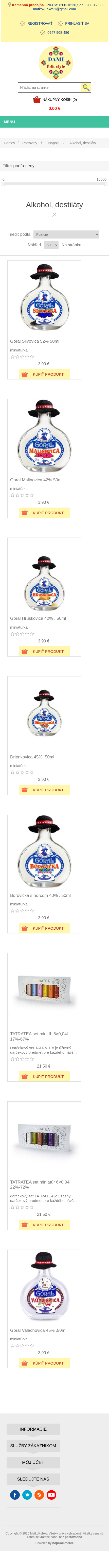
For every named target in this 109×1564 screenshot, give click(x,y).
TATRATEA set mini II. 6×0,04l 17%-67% (39, 1036)
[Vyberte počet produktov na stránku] (51, 245)
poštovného (73, 1537)
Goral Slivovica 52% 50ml (34, 341)
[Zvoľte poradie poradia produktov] (66, 234)
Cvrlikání (27, 1495)
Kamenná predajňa (28, 5)
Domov (9, 143)
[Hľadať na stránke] (49, 87)
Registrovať (39, 23)
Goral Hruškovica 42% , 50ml (38, 618)
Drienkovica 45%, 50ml (32, 757)
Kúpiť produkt (48, 374)
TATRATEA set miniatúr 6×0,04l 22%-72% (40, 1185)
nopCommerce (63, 1543)
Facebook (15, 1495)
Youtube (51, 1495)
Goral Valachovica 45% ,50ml (38, 1330)
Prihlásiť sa (77, 23)
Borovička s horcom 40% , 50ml (40, 895)
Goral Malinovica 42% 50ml (36, 480)
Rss (39, 1495)
